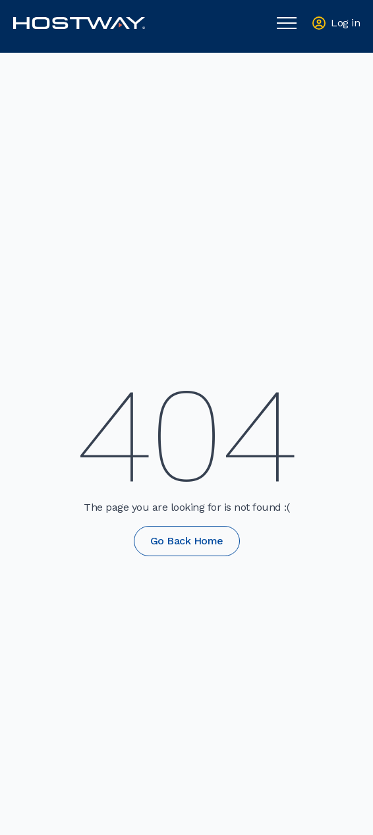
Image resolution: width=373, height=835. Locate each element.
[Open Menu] (287, 23)
